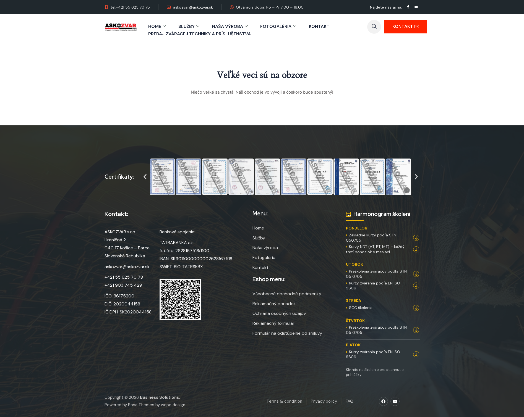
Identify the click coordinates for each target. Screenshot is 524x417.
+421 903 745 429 (123, 285)
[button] (145, 176)
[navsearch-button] (374, 27)
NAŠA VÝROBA (230, 26)
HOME (157, 26)
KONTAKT (319, 26)
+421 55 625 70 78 (124, 277)
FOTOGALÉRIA (279, 26)
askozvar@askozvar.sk (127, 266)
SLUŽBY (189, 26)
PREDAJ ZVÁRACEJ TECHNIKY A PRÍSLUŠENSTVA (199, 33)
